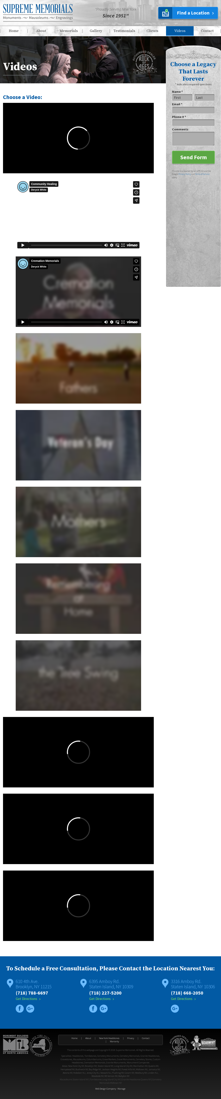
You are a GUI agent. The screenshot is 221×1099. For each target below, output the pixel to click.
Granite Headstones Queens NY (136, 1079)
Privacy (130, 1038)
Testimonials (124, 31)
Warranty (114, 1041)
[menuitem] (13, 31)
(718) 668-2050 (187, 993)
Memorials (69, 31)
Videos (179, 31)
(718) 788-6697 (32, 993)
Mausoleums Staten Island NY (74, 1079)
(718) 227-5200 (105, 993)
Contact (207, 31)
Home (14, 31)
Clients (152, 31)
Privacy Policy (185, 174)
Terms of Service (202, 174)
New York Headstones (109, 1038)
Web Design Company (105, 1088)
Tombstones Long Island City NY (105, 1079)
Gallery (96, 31)
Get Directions (29, 999)
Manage (121, 1088)
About (41, 31)
